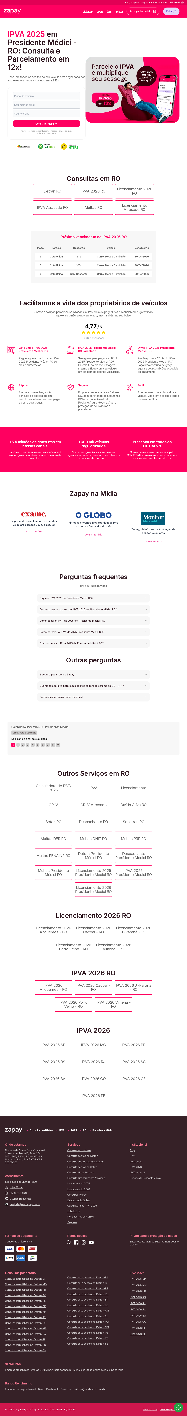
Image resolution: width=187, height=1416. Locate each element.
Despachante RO (93, 821)
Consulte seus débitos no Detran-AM (88, 1310)
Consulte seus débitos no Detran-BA (87, 1299)
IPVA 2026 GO (93, 1078)
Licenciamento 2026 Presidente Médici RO (93, 889)
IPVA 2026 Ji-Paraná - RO (133, 987)
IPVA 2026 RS (53, 1062)
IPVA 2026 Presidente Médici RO (133, 872)
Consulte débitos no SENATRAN (85, 1161)
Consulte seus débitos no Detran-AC (25, 1317)
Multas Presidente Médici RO (53, 872)
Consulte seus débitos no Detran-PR (25, 1289)
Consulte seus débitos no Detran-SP (87, 1283)
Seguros (72, 1222)
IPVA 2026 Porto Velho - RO (73, 1004)
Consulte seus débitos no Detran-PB (87, 1332)
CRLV (53, 805)
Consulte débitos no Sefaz (82, 1167)
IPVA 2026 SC (133, 1062)
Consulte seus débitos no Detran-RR (25, 1345)
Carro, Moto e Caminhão (24, 732)
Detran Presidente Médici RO (93, 855)
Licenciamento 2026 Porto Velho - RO (73, 947)
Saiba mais (117, 1369)
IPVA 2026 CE (133, 1078)
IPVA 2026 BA (53, 1078)
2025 (74, 1130)
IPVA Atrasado (138, 1172)
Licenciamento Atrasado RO (134, 207)
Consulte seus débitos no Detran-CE (25, 1306)
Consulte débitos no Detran (82, 1155)
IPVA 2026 (136, 1167)
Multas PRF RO (133, 838)
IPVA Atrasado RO (52, 207)
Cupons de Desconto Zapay (145, 1178)
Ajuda (119, 11)
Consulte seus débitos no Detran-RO (87, 1338)
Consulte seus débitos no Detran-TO (25, 1350)
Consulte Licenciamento (80, 1172)
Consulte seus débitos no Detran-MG (26, 1284)
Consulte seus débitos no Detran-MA (88, 1321)
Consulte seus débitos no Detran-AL (87, 1316)
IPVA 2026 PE (93, 1095)
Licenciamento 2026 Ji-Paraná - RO (133, 930)
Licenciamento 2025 (78, 1183)
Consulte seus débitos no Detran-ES (87, 1305)
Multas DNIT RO (93, 838)
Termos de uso (64, 131)
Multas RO (93, 207)
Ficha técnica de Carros (80, 1216)
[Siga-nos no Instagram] (83, 1242)
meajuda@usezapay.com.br (25, 1204)
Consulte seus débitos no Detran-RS (87, 1288)
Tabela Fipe (73, 1211)
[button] (93, 598)
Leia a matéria (33, 531)
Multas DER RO (53, 838)
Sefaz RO (53, 821)
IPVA (93, 788)
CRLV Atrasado (94, 805)
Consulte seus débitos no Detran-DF (25, 1278)
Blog (109, 11)
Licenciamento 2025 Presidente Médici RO (93, 872)
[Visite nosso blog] (69, 1242)
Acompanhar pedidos (143, 11)
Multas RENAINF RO (53, 855)
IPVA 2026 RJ (93, 1062)
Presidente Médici (102, 1130)
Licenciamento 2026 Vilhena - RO (113, 947)
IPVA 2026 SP (53, 1045)
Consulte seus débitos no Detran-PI (25, 1339)
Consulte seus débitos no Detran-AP (25, 1311)
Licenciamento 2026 (78, 1189)
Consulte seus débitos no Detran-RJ (87, 1277)
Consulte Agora (46, 123)
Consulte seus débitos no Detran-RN (88, 1294)
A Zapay (88, 11)
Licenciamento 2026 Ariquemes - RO (53, 930)
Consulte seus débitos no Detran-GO (25, 1323)
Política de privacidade (46, 133)
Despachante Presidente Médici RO (133, 855)
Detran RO (52, 191)
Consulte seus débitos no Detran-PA (25, 1334)
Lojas (100, 11)
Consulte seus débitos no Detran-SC (25, 1295)
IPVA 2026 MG (93, 1045)
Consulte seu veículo (79, 1150)
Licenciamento (133, 788)
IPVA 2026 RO (93, 191)
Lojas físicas (16, 1187)
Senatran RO (134, 821)
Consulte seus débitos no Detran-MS (88, 1327)
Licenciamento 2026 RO (134, 191)
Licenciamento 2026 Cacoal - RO (93, 930)
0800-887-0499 (19, 1193)
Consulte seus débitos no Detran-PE (25, 1300)
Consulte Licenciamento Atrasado (86, 1178)
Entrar (171, 11)
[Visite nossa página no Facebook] (76, 1242)
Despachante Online (78, 1200)
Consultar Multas (76, 1194)
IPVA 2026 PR (133, 1045)
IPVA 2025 (136, 1161)
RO (84, 1130)
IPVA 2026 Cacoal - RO (93, 987)
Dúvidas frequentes (20, 1198)
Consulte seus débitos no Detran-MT (26, 1328)
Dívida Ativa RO (133, 805)
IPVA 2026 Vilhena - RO (113, 1004)
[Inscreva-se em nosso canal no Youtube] (91, 1242)
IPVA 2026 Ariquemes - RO (53, 987)
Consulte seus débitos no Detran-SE (87, 1343)
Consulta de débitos (41, 1130)
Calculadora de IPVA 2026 (53, 788)
